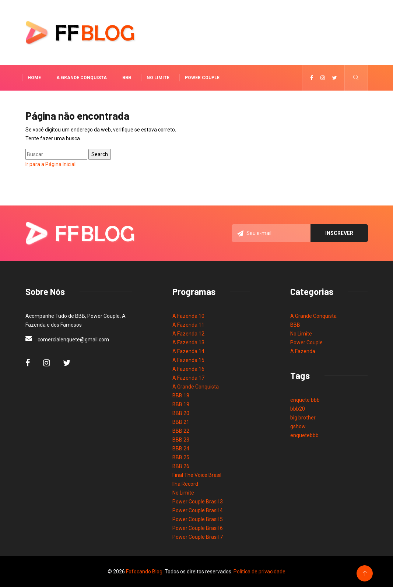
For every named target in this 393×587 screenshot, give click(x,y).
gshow (298, 426)
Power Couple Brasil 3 (197, 502)
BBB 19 (180, 404)
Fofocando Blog (144, 571)
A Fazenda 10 (188, 316)
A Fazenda (302, 351)
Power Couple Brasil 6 (197, 528)
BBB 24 (180, 448)
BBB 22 (180, 431)
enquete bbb (305, 400)
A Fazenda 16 (188, 369)
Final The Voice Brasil (196, 475)
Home (34, 77)
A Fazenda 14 (188, 351)
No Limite (158, 77)
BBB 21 (180, 422)
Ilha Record (185, 484)
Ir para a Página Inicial (50, 164)
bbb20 (297, 409)
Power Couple (202, 77)
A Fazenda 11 (188, 325)
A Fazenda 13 (188, 342)
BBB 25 (180, 457)
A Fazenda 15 (188, 360)
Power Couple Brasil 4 (197, 510)
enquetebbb (304, 435)
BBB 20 (180, 413)
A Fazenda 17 (188, 378)
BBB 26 (180, 466)
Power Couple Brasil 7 (197, 537)
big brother (303, 418)
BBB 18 (180, 395)
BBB (126, 77)
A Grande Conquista (81, 77)
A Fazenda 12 (188, 334)
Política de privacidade (259, 571)
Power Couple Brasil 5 (197, 519)
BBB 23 (180, 440)
